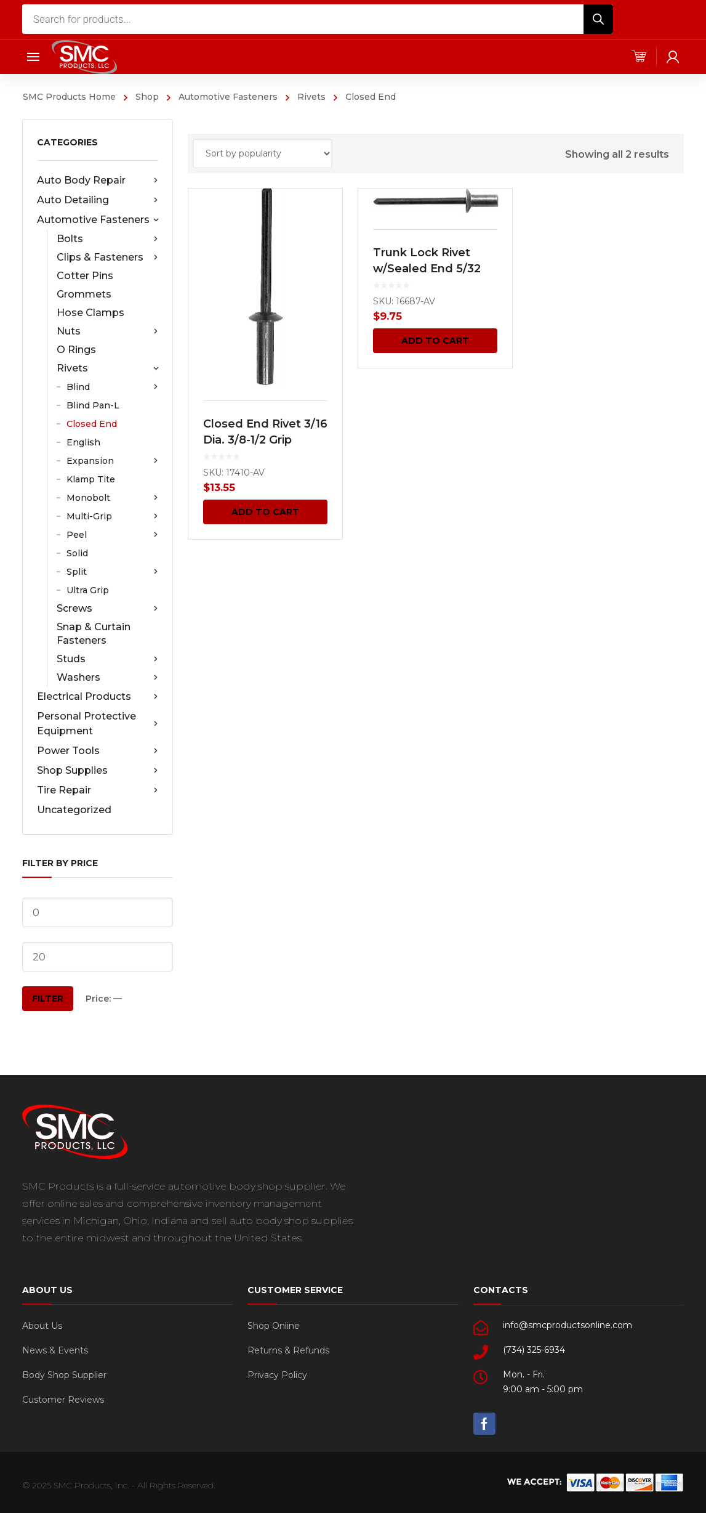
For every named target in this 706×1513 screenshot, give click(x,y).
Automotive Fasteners (228, 96)
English (83, 442)
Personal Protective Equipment (97, 723)
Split (112, 571)
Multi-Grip (112, 516)
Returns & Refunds (288, 1350)
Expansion (112, 461)
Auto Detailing (97, 200)
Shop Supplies (97, 771)
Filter (47, 998)
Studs (107, 659)
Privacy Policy (277, 1375)
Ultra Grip (87, 590)
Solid (77, 553)
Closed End (91, 423)
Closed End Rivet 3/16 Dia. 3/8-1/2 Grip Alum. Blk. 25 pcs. (265, 440)
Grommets (84, 294)
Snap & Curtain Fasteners (93, 633)
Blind (112, 387)
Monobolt (112, 498)
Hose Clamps (90, 312)
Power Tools (97, 751)
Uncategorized (74, 810)
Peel (112, 535)
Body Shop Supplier (64, 1375)
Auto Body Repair (97, 180)
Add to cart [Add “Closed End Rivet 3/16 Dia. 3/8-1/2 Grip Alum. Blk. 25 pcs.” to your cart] (265, 511)
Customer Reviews (63, 1399)
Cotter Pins (85, 276)
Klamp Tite (90, 479)
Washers (107, 677)
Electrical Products (97, 697)
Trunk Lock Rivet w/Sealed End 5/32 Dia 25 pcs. (427, 268)
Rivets (311, 96)
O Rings (76, 349)
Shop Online (273, 1325)
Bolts (107, 239)
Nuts (107, 331)
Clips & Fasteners (107, 257)
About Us (42, 1325)
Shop (147, 96)
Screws (107, 608)
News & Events (55, 1350)
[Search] (598, 19)
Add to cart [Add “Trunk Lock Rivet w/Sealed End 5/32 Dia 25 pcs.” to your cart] (436, 340)
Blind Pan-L (92, 405)
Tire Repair (97, 790)
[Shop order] (262, 153)
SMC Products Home (69, 96)
